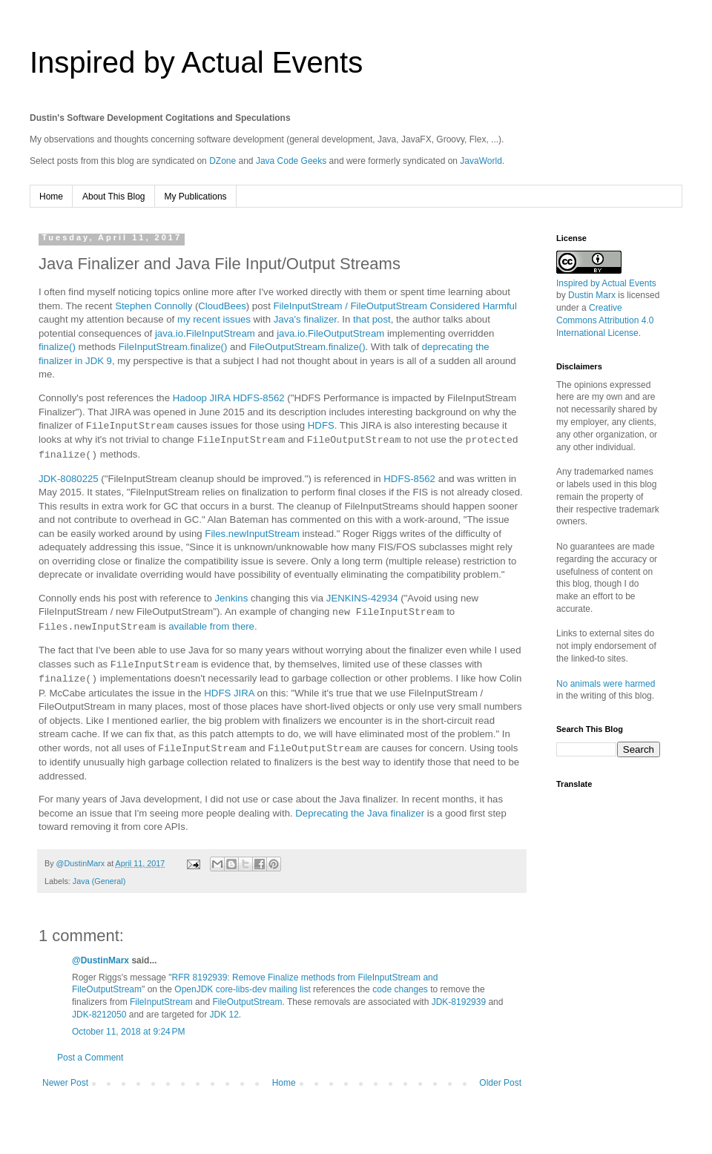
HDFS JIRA (229, 693)
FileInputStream (161, 1002)
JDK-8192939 (459, 1002)
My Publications (196, 196)
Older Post (500, 1083)
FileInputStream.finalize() (173, 346)
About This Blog (113, 196)
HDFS (321, 426)
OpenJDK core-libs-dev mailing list (242, 989)
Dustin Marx (592, 295)
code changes (400, 989)
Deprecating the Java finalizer (359, 813)
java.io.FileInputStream (205, 333)
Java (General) (99, 881)
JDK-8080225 (69, 478)
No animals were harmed (605, 684)
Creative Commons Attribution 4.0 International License (604, 320)
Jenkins (231, 598)
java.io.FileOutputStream (330, 333)
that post (372, 319)
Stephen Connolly (153, 305)
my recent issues (214, 319)
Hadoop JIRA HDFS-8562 (229, 397)
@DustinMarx (100, 960)
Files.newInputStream (252, 533)
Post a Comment (90, 1057)
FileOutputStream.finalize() (307, 346)
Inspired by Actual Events (196, 62)
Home (51, 196)
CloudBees (222, 305)
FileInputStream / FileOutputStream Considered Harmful (394, 305)
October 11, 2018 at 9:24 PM (128, 1031)
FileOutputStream (247, 1002)
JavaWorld (480, 161)
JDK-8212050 (99, 1014)
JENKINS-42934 (362, 598)
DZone (222, 161)
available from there (211, 627)
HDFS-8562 (409, 478)
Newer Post (65, 1083)
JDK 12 (223, 1014)
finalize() (57, 346)
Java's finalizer (305, 319)
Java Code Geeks (291, 161)
